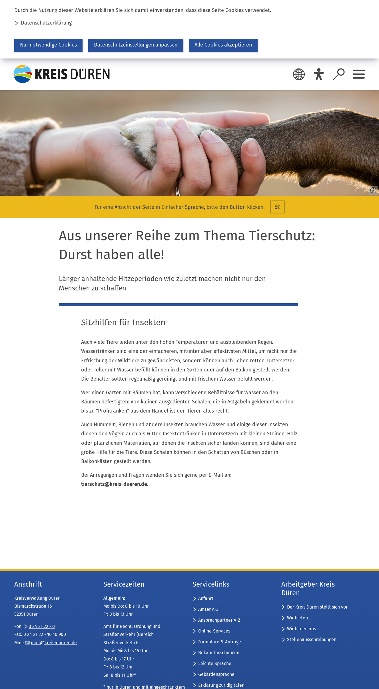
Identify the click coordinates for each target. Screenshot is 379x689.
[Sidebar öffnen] (359, 74)
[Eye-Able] (319, 74)
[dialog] (189, 29)
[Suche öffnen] (339, 74)
